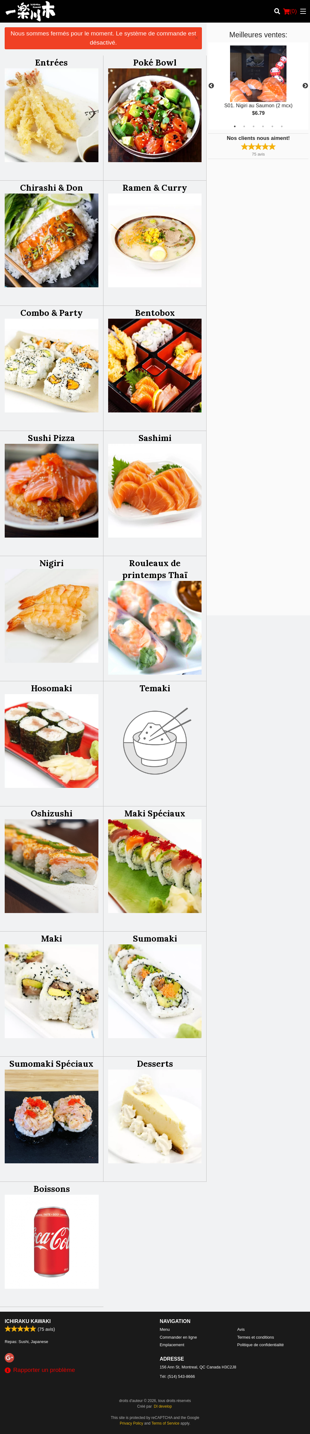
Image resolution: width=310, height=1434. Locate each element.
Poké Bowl (154, 62)
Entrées (51, 62)
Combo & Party (51, 312)
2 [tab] (244, 126)
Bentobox (155, 312)
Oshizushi (51, 813)
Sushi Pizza (51, 438)
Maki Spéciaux (154, 813)
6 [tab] (282, 126)
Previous (211, 86)
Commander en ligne (178, 1337)
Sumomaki (155, 938)
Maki (51, 938)
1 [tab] (235, 126)
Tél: (177, 1376)
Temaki (154, 688)
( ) (290, 11)
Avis (241, 1329)
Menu (165, 1329)
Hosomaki (51, 688)
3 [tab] (253, 126)
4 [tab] (263, 126)
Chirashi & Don (51, 187)
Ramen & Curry (155, 187)
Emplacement (172, 1344)
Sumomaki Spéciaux (51, 1063)
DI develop (163, 1406)
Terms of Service (165, 1423)
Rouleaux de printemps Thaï (155, 569)
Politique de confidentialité (260, 1344)
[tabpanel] (258, 86)
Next (305, 86)
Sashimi (155, 438)
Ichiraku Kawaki (28, 1321)
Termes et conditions (255, 1337)
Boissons (52, 1188)
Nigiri (51, 563)
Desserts (155, 1063)
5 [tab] (272, 126)
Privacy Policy (131, 1423)
